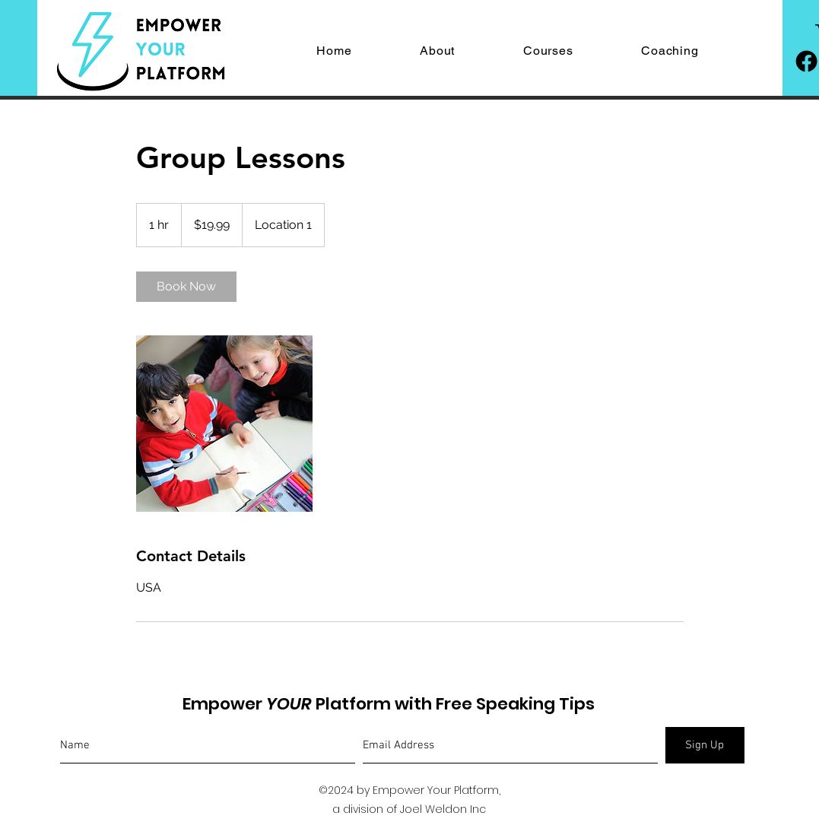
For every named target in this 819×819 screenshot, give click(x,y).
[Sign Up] (704, 745)
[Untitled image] (224, 423)
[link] (186, 286)
